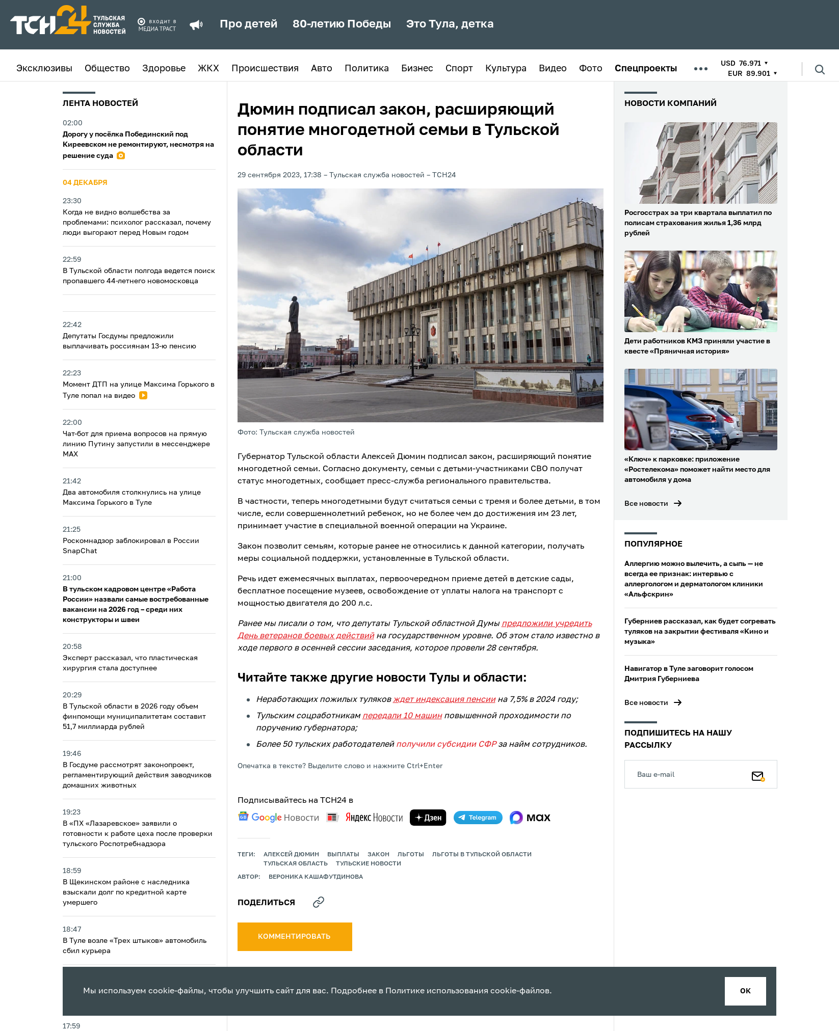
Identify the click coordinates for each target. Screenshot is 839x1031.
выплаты (343, 855)
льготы (411, 855)
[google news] (278, 817)
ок (745, 991)
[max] (530, 817)
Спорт (459, 68)
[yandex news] (364, 817)
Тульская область (296, 864)
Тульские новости (368, 864)
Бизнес (417, 68)
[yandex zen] (428, 817)
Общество (107, 68)
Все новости (646, 503)
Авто (321, 68)
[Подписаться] (758, 774)
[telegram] (478, 817)
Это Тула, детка (450, 24)
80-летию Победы (342, 24)
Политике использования (436, 991)
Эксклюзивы (44, 68)
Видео (553, 68)
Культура (506, 68)
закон (378, 855)
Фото (590, 68)
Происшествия (265, 68)
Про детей (248, 24)
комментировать (295, 936)
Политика (367, 68)
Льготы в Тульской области (482, 855)
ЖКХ (208, 68)
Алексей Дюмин (291, 855)
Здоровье (164, 68)
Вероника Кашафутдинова (316, 877)
